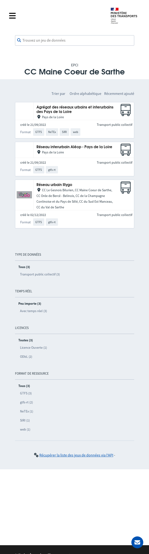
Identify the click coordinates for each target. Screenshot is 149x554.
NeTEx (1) (26, 411)
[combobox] (74, 40)
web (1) (25, 429)
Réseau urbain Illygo (54, 185)
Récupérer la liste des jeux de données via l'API (76, 455)
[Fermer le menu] (56, 16)
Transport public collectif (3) (40, 274)
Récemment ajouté (119, 93)
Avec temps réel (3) (33, 311)
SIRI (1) (25, 420)
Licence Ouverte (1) (33, 347)
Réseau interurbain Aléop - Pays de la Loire (74, 147)
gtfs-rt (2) (26, 402)
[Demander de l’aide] (137, 542)
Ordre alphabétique (85, 93)
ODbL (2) (26, 356)
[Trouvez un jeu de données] (74, 40)
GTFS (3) (26, 393)
